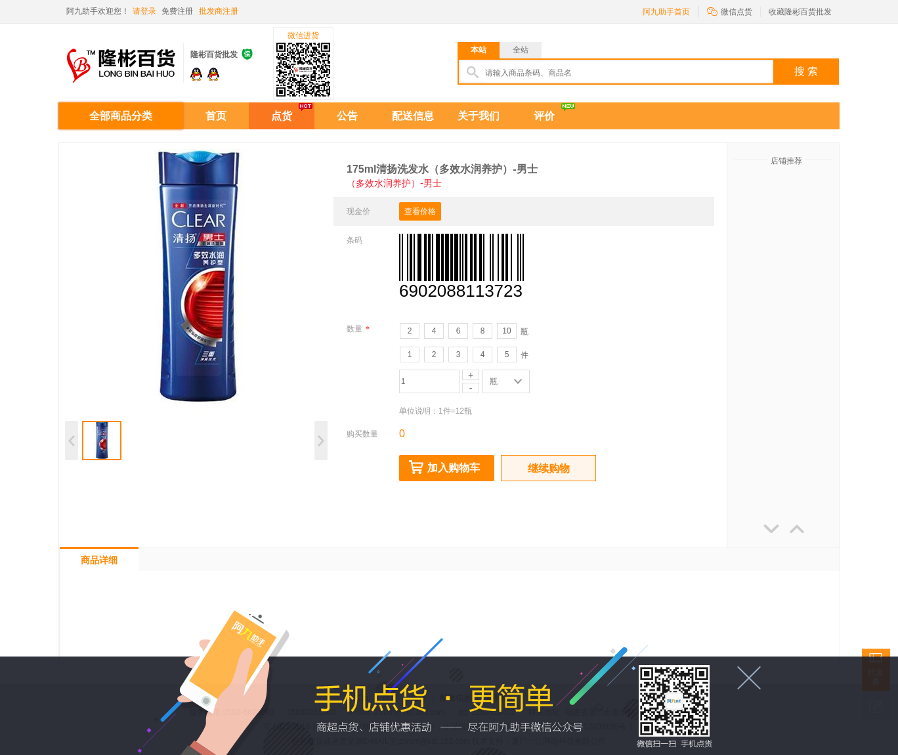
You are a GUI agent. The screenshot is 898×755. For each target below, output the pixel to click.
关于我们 (479, 115)
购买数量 (362, 434)
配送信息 (413, 115)
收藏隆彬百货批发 (800, 11)
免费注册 (177, 11)
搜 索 (806, 71)
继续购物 (549, 468)
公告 (347, 115)
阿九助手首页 (666, 11)
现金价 (358, 211)
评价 (544, 115)
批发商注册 (218, 11)
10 (506, 330)
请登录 (144, 11)
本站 (478, 49)
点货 (281, 115)
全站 (520, 49)
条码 (354, 240)
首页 (215, 115)
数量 (358, 329)
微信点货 (729, 10)
